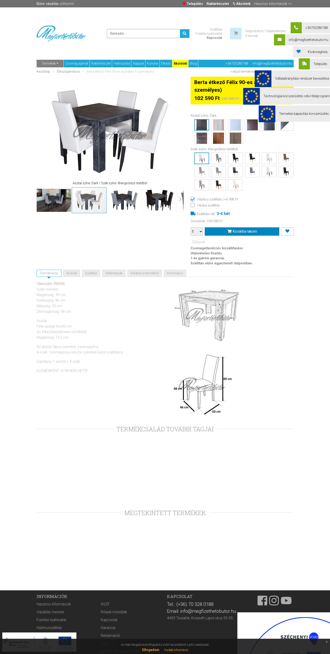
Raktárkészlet (101, 63)
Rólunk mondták (114, 622)
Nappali (138, 63)
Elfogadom (150, 650)
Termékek (49, 63)
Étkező (166, 63)
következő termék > (280, 71)
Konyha (152, 63)
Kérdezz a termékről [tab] (144, 273)
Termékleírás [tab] (49, 273)
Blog (193, 63)
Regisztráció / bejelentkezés (265, 31)
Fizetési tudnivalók (209, 33)
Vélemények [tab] (114, 273)
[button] (46, 132)
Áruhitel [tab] (71, 273)
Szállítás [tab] (91, 273)
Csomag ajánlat (76, 63)
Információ (175, 273)
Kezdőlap (44, 71)
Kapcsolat (214, 38)
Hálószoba (122, 63)
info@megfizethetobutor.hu (272, 63)
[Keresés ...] (184, 33)
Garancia (108, 638)
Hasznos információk (54, 614)
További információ (176, 650)
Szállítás (216, 29)
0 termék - (252, 36)
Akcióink (180, 63)
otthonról (55, 4)
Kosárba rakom (242, 231)
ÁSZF (105, 614)
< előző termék (240, 71)
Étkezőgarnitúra (68, 71)
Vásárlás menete (50, 622)
